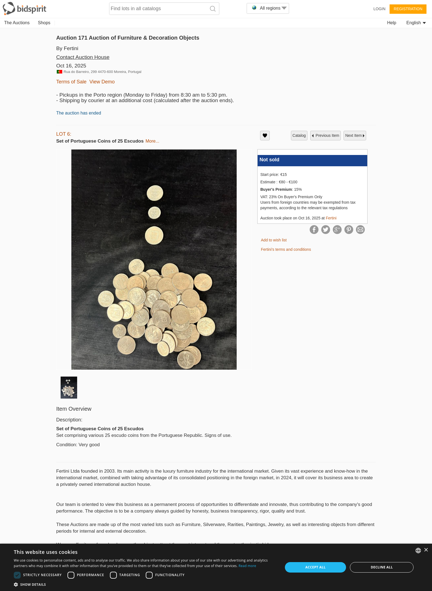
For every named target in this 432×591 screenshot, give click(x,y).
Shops (44, 22)
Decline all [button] (382, 567)
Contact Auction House (82, 57)
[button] (144, 584)
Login (379, 9)
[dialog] (216, 567)
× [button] (426, 550)
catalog (299, 135)
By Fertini (67, 48)
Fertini (331, 218)
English (416, 22)
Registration (408, 9)
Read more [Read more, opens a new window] (247, 565)
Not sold (269, 159)
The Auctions (17, 22)
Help (391, 22)
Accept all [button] (315, 567)
